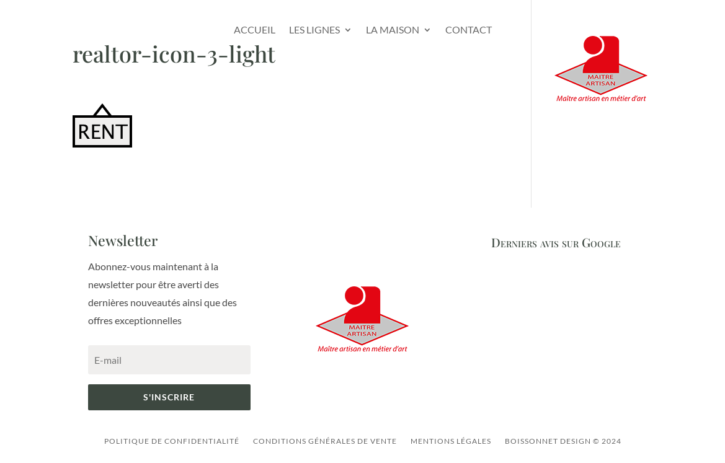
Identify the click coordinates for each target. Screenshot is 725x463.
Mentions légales (451, 441)
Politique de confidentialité (171, 441)
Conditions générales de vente (325, 441)
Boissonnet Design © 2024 (563, 441)
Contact (468, 29)
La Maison (392, 29)
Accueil (254, 29)
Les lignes (314, 29)
